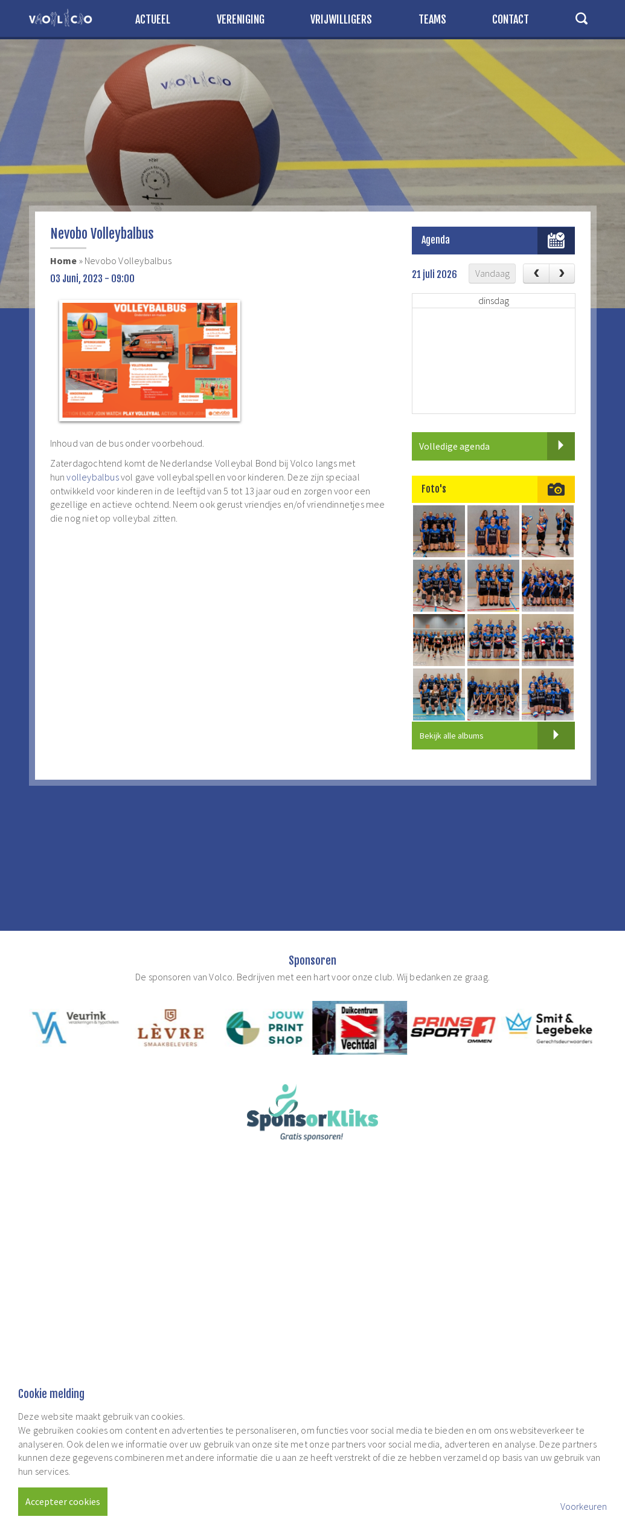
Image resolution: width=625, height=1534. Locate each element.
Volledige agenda (497, 446)
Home (63, 260)
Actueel (152, 19)
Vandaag (492, 273)
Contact (510, 19)
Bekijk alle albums (497, 735)
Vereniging (240, 19)
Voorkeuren (583, 1506)
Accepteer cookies (62, 1501)
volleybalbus (92, 477)
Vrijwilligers (341, 19)
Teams (432, 19)
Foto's (433, 489)
